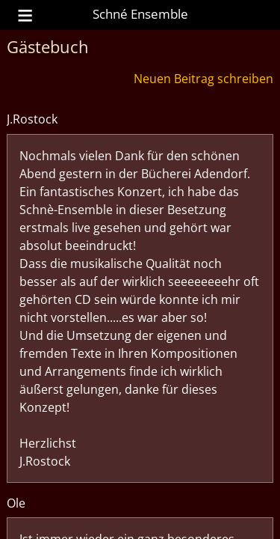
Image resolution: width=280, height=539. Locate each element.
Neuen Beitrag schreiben (203, 78)
